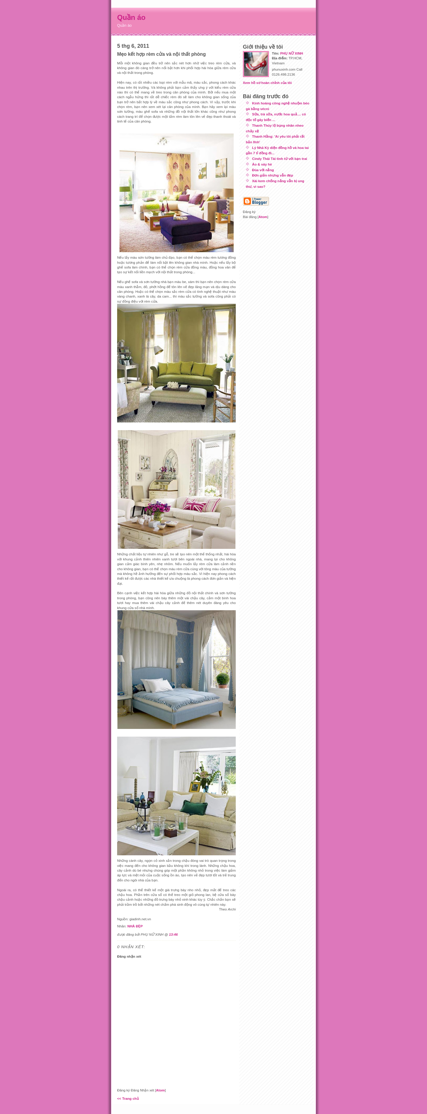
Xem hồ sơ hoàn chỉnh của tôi (267, 83)
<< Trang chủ (128, 1098)
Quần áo (131, 17)
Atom (160, 1090)
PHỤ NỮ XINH (291, 53)
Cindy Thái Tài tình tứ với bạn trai (279, 158)
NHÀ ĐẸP (135, 926)
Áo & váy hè (262, 164)
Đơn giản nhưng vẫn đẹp (272, 175)
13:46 (173, 934)
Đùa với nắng (263, 170)
